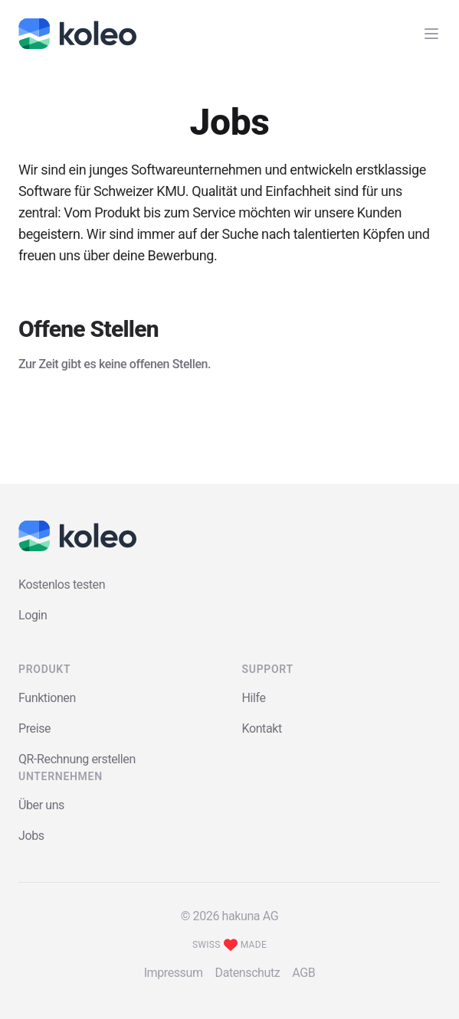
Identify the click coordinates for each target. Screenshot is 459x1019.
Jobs (31, 835)
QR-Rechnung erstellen (77, 759)
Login (32, 615)
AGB (303, 972)
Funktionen (47, 698)
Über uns (41, 805)
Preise (34, 728)
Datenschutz (247, 972)
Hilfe (254, 698)
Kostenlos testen (61, 584)
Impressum (173, 972)
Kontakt (262, 728)
